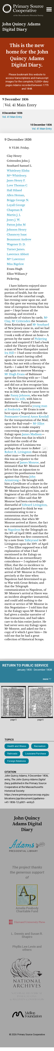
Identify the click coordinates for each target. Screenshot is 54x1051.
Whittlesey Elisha (18, 170)
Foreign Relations (16, 761)
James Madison (32, 434)
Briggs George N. (18, 200)
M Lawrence (16, 259)
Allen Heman (15, 195)
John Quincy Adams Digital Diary (21, 26)
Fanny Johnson (20, 395)
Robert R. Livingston (18, 452)
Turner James (15, 249)
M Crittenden (21, 321)
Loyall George (16, 205)
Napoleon (14, 529)
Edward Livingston (34, 504)
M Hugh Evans (15, 374)
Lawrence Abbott (18, 254)
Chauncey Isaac (17, 234)
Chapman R (14, 210)
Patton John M (16, 224)
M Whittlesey (16, 175)
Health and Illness (16, 746)
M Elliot (38, 423)
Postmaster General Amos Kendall (27, 416)
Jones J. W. (13, 219)
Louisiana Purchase (35, 753)
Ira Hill (9, 352)
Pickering (40, 338)
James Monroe (29, 462)
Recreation (40, 746)
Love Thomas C (17, 185)
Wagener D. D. (16, 244)
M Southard (41, 324)
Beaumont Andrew (19, 239)
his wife (20, 398)
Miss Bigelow (15, 264)
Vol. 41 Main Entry (12, 116)
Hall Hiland (14, 190)
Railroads (12, 753)
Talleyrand (31, 540)
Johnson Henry (17, 229)
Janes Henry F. (16, 180)
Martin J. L (14, 214)
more (47, 678)
